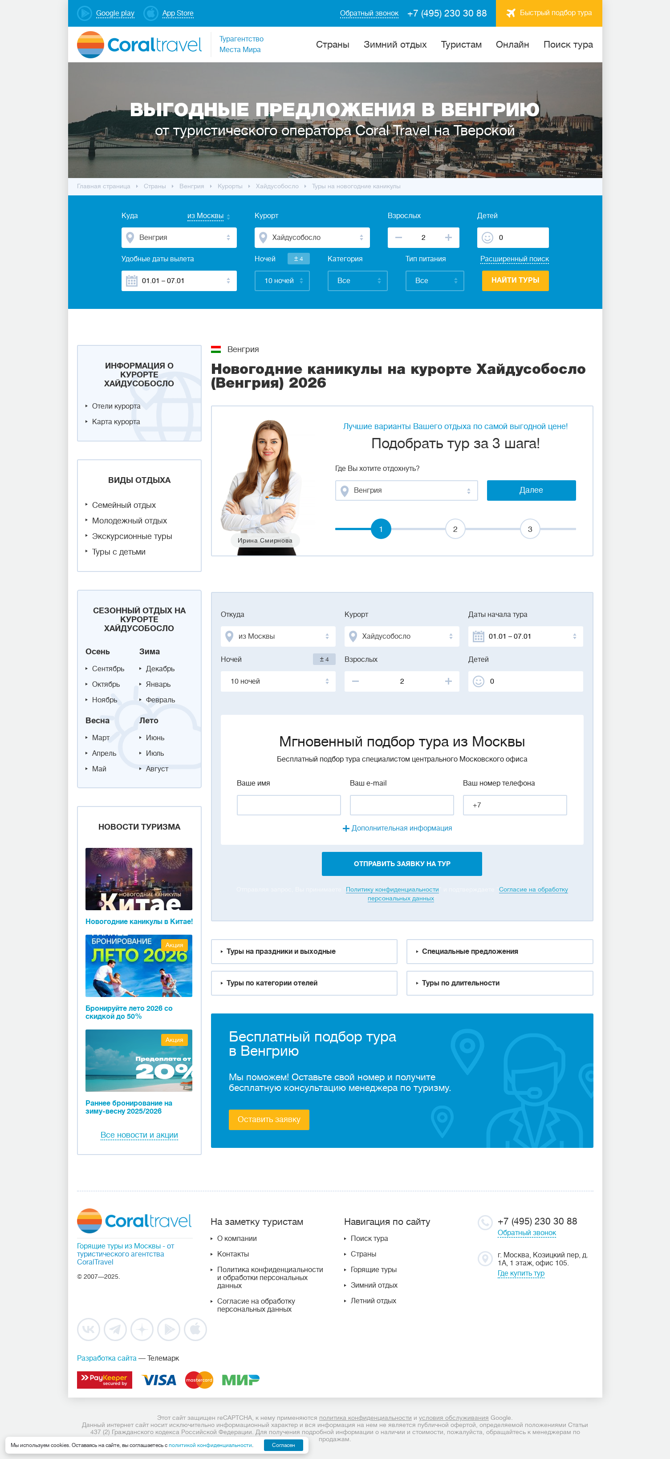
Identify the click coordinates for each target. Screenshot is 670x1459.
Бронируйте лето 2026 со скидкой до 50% (129, 1013)
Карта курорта (116, 422)
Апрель (104, 754)
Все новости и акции (139, 1135)
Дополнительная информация (402, 828)
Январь (158, 685)
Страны (363, 1254)
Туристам (461, 44)
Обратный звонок (527, 1233)
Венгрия (191, 186)
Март (101, 738)
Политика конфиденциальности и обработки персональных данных (270, 1278)
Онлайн (512, 44)
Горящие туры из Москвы (119, 1246)
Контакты (233, 1254)
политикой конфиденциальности (210, 1445)
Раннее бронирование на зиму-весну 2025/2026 (128, 1107)
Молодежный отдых (129, 520)
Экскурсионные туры (132, 536)
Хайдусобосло (277, 186)
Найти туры (515, 280)
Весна (97, 720)
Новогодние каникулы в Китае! (139, 922)
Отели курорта (116, 406)
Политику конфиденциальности (392, 889)
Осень (97, 651)
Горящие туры (374, 1270)
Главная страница (103, 186)
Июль (155, 754)
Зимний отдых (395, 44)
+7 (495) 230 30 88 (447, 13)
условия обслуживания (454, 1417)
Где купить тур (521, 1273)
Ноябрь (104, 700)
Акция (174, 944)
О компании (237, 1239)
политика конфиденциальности (365, 1417)
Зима (149, 651)
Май (99, 769)
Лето (148, 720)
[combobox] (197, 216)
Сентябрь (108, 669)
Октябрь (106, 685)
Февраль (160, 700)
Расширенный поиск (514, 259)
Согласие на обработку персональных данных (256, 1305)
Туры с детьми (119, 551)
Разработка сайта (107, 1358)
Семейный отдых (124, 505)
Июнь (155, 738)
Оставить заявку (269, 1119)
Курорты (230, 186)
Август (157, 769)
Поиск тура (568, 44)
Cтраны (332, 44)
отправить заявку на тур (402, 864)
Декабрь (160, 669)
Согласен (283, 1445)
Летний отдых (373, 1301)
